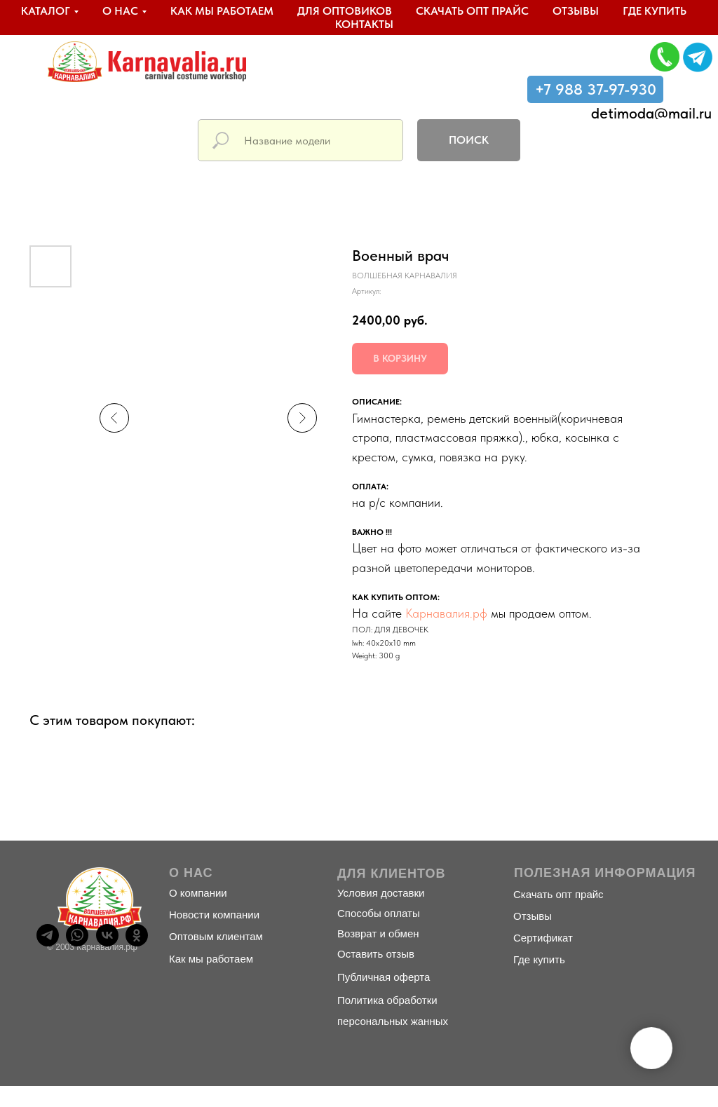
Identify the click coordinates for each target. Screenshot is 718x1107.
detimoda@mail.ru (651, 113)
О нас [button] (120, 11)
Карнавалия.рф (446, 613)
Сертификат (543, 938)
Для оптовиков (344, 11)
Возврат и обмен (378, 933)
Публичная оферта (383, 977)
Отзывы (576, 11)
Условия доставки (380, 893)
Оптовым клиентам (216, 936)
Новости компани (211, 915)
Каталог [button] (45, 11)
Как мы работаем (221, 11)
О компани (195, 893)
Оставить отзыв (375, 954)
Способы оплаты (378, 913)
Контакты (364, 24)
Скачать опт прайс (472, 11)
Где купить (654, 11)
